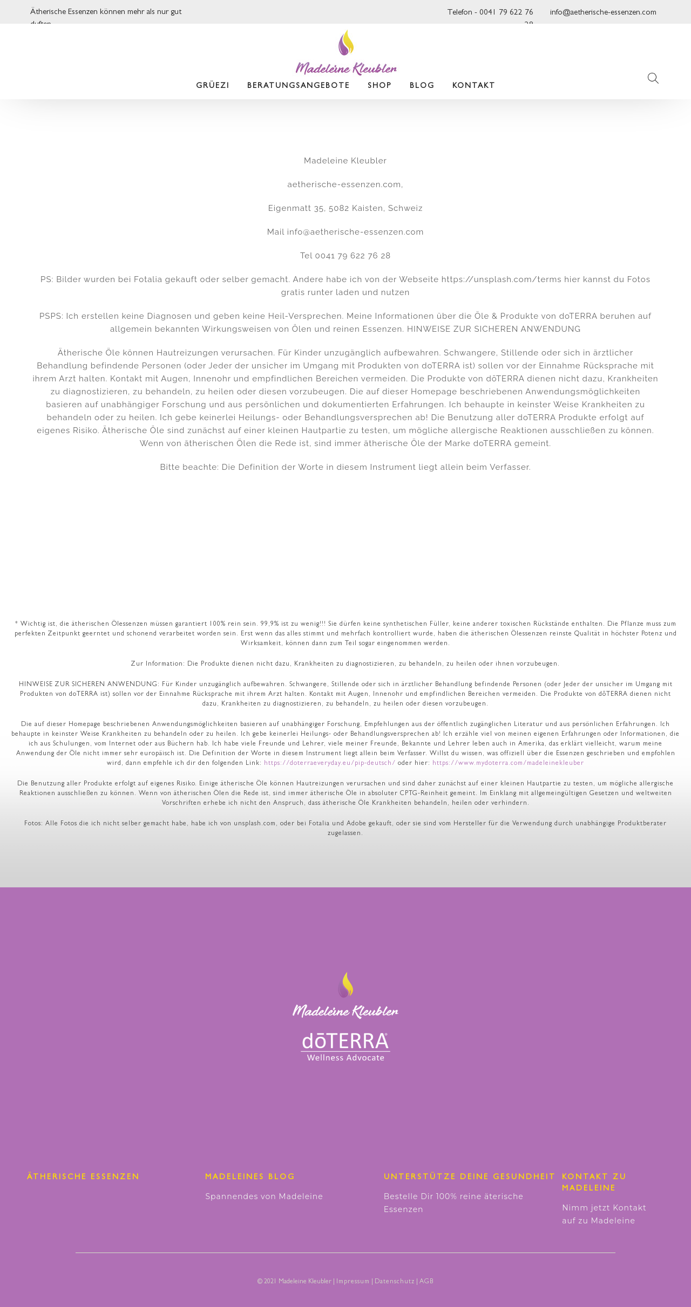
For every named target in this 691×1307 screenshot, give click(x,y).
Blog (422, 86)
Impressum (353, 1282)
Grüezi (212, 86)
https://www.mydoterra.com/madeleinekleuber (508, 764)
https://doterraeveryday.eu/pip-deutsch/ (330, 764)
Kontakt (474, 86)
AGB (426, 1282)
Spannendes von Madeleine (264, 1196)
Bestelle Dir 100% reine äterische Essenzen (454, 1203)
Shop (380, 86)
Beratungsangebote (298, 86)
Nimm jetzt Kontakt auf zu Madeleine (604, 1214)
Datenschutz (395, 1282)
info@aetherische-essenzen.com (603, 13)
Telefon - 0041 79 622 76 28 (490, 16)
